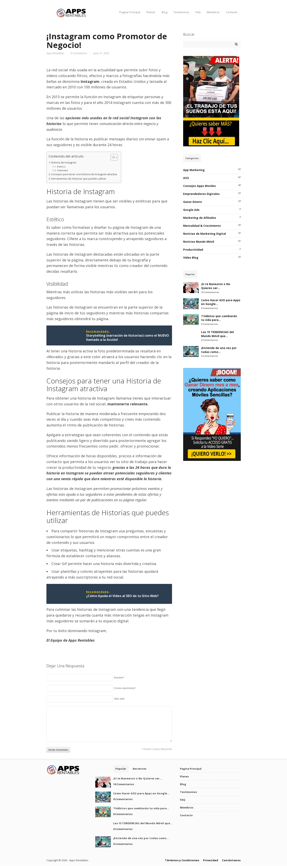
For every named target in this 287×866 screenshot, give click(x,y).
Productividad (193, 249)
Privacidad (210, 860)
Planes (150, 12)
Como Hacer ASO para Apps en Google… (141, 793)
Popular (190, 274)
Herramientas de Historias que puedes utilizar (78, 178)
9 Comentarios (209, 308)
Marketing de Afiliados (199, 218)
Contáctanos (231, 860)
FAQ (198, 12)
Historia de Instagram (63, 162)
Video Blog (190, 257)
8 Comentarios (209, 324)
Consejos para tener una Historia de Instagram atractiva (84, 174)
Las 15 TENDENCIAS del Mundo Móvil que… (217, 334)
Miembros (213, 12)
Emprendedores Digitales (201, 194)
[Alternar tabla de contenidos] (112, 157)
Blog (164, 12)
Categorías (192, 158)
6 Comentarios (209, 339)
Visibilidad (62, 170)
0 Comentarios (78, 53)
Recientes (139, 768)
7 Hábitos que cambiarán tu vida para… (219, 318)
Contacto (232, 12)
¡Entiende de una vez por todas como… (219, 350)
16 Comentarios (210, 292)
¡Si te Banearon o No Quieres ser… (215, 286)
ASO (186, 178)
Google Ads (191, 210)
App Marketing (194, 170)
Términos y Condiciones (182, 860)
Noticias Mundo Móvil (198, 241)
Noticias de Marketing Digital (204, 234)
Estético (61, 166)
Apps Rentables (55, 53)
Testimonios (181, 12)
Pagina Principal (129, 12)
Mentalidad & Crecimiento (202, 226)
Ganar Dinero (192, 202)
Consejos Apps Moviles (199, 186)
